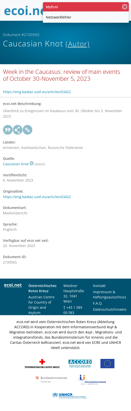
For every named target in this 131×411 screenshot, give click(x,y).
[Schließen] (124, 6)
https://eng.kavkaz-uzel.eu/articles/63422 (37, 91)
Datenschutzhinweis (110, 309)
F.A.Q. (98, 303)
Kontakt (99, 285)
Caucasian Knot (18, 164)
